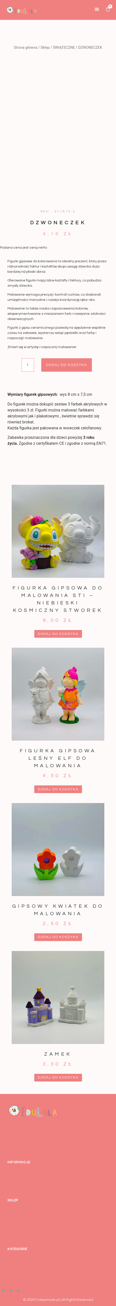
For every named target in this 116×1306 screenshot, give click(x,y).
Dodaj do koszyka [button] (58, 634)
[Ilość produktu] (28, 365)
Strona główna (25, 47)
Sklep (44, 47)
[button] (97, 9)
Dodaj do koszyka (66, 365)
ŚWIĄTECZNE (64, 47)
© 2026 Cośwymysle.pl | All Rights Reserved (58, 1300)
